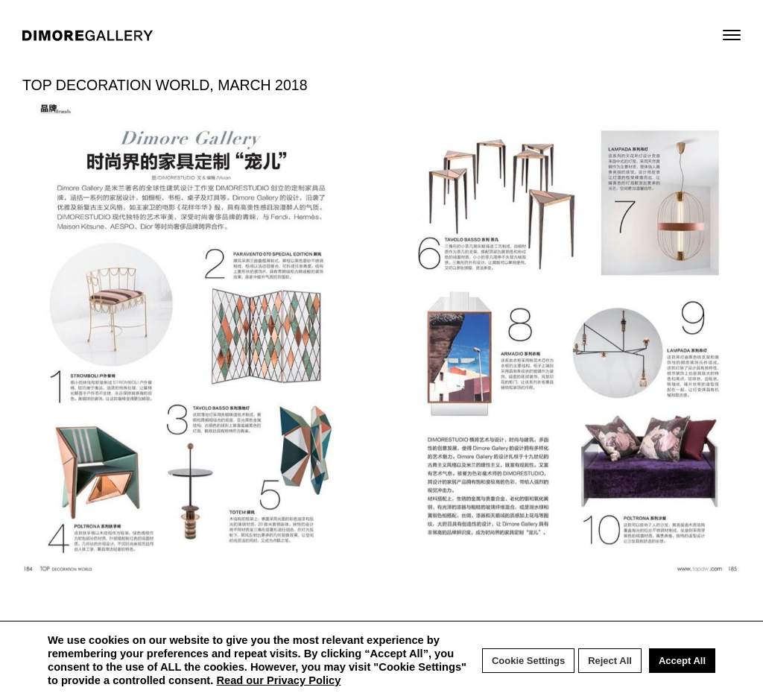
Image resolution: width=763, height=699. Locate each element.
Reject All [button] (610, 660)
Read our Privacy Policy (278, 680)
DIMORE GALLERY (87, 35)
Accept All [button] (682, 660)
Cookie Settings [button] (528, 660)
